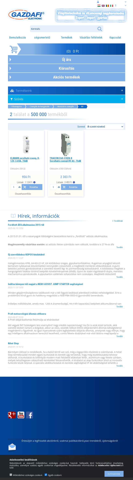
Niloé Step (13, 343)
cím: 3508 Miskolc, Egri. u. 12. (19, 2)
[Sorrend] (105, 126)
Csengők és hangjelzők (39, 106)
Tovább (119, 247)
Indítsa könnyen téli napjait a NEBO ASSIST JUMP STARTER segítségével (45, 284)
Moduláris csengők (65, 106)
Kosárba (33, 187)
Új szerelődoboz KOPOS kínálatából (26, 254)
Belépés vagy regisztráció (111, 1)
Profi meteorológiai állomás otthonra (27, 313)
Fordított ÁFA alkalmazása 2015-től (26, 224)
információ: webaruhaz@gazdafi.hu (50, 1)
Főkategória (17, 106)
